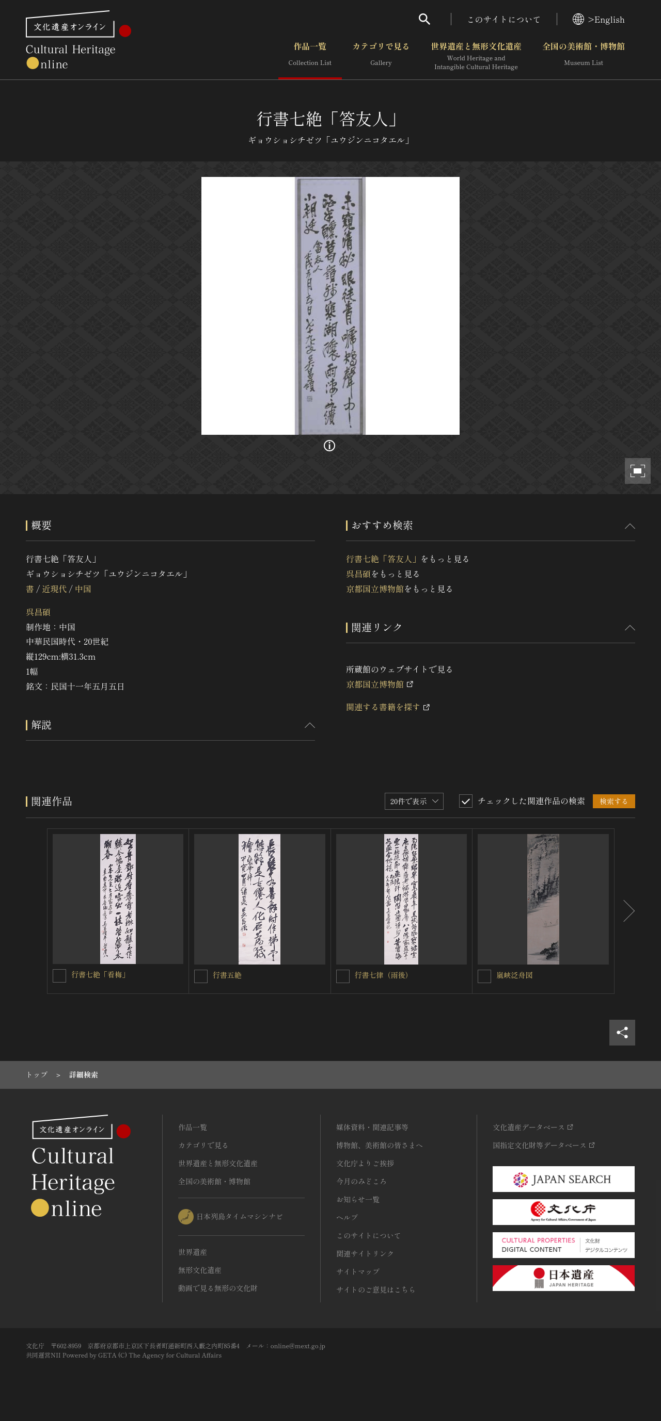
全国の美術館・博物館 (583, 56)
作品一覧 (310, 56)
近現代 (54, 588)
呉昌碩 (38, 612)
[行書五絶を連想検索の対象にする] (201, 976)
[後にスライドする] (625, 911)
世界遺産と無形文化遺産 (476, 56)
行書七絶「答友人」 (383, 558)
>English (599, 19)
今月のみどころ (361, 1181)
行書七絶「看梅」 (100, 974)
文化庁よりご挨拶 (365, 1163)
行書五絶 (227, 975)
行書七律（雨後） (384, 975)
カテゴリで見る (381, 56)
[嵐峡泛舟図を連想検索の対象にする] (484, 976)
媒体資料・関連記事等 (372, 1127)
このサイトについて (504, 19)
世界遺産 (192, 1252)
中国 (83, 588)
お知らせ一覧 (358, 1199)
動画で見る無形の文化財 (218, 1288)
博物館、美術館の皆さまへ (379, 1145)
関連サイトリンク (365, 1253)
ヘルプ (347, 1217)
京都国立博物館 (375, 588)
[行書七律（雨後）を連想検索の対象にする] (343, 976)
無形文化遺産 (200, 1270)
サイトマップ (358, 1271)
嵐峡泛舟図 (514, 975)
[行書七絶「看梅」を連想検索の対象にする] (59, 976)
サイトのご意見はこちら (376, 1289)
